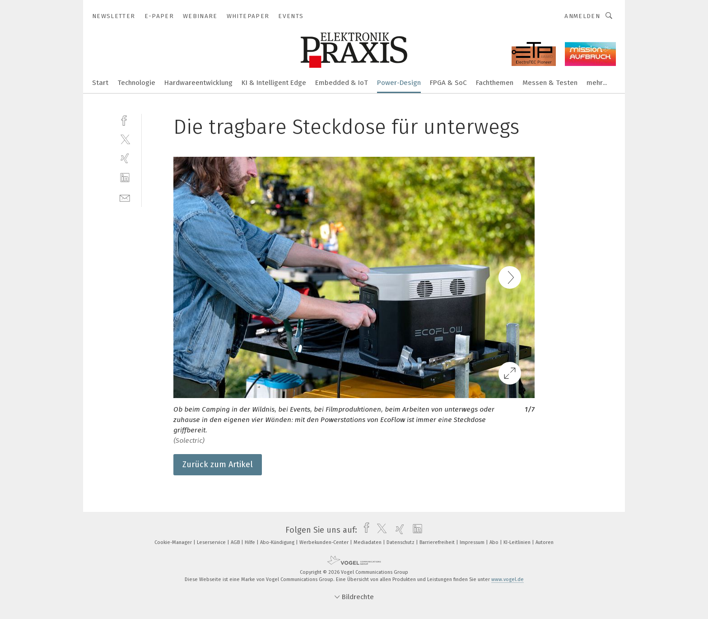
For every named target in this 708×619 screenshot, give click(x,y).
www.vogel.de (507, 579)
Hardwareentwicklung (198, 83)
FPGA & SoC (448, 83)
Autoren (545, 542)
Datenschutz (401, 542)
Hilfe (250, 542)
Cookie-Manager (173, 542)
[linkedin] (124, 177)
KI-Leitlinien (517, 542)
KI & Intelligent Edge (274, 83)
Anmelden (582, 16)
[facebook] (124, 119)
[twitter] (124, 139)
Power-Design (399, 83)
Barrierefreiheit (437, 542)
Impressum (473, 542)
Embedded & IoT (341, 83)
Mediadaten (368, 542)
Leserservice (212, 542)
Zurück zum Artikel (217, 464)
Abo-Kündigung (278, 542)
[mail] (124, 197)
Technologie (136, 83)
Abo (494, 542)
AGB (236, 542)
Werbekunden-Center (324, 542)
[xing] (124, 158)
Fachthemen (494, 83)
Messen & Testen (550, 83)
